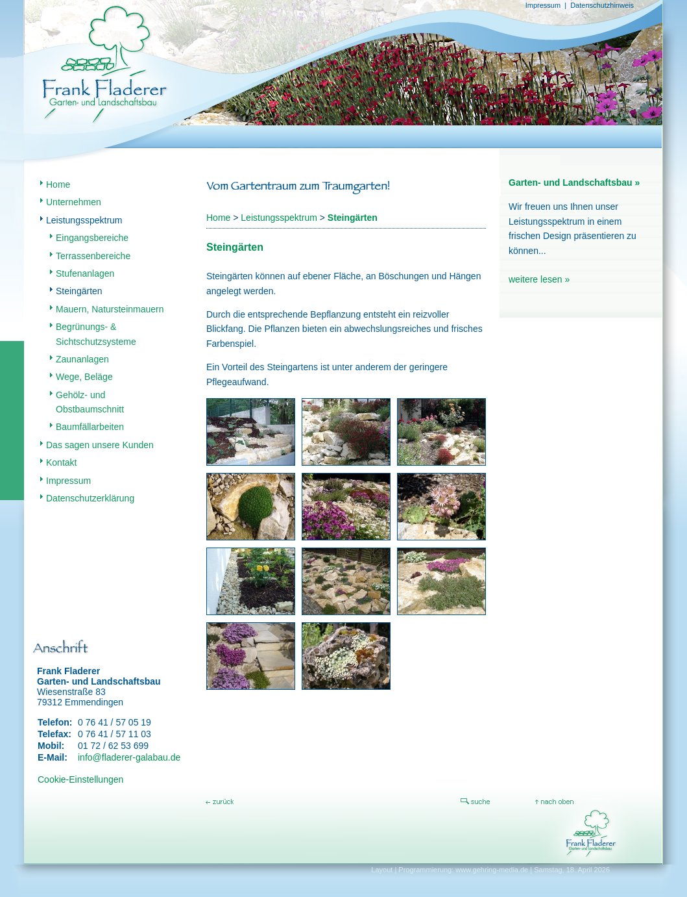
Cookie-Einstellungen (80, 779)
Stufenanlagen (85, 273)
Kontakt (61, 462)
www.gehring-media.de (491, 870)
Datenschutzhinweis (602, 5)
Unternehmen (73, 202)
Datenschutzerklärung (90, 498)
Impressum (542, 5)
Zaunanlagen (82, 359)
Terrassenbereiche (93, 256)
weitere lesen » (539, 279)
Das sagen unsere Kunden (100, 445)
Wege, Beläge (84, 377)
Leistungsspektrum (84, 220)
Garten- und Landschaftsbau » (574, 182)
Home (58, 184)
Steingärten (79, 291)
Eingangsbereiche (92, 238)
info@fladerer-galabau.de (129, 757)
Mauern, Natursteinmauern (110, 309)
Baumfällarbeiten (90, 427)
